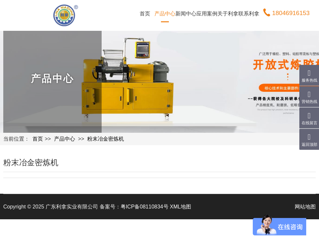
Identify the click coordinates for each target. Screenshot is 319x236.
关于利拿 (227, 13)
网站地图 (305, 206)
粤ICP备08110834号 (145, 206)
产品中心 (164, 13)
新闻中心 (185, 13)
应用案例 (206, 13)
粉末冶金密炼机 (105, 139)
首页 (145, 13)
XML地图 (180, 206)
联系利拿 (248, 13)
